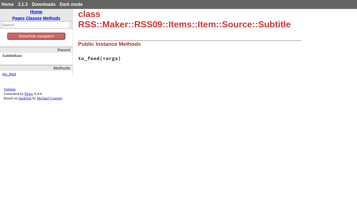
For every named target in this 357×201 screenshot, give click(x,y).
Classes (34, 18)
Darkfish (25, 98)
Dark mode (71, 4)
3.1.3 (23, 4)
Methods (51, 18)
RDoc (29, 94)
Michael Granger (49, 98)
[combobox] (35, 25)
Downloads (44, 4)
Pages (18, 18)
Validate (10, 89)
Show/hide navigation (36, 36)
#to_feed (9, 74)
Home (7, 4)
